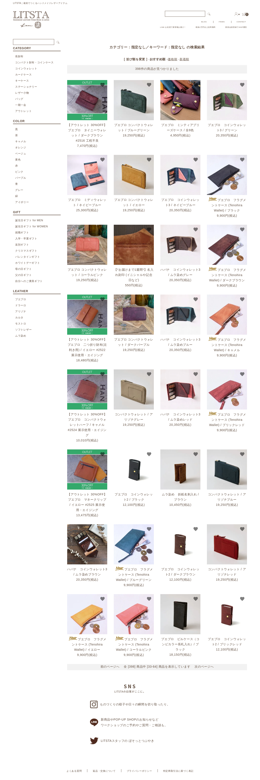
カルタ (19, 317)
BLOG (204, 22)
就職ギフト (22, 232)
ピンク (19, 171)
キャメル (20, 141)
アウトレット (23, 111)
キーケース (22, 80)
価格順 (172, 59)
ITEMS (222, 22)
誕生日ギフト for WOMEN (31, 226)
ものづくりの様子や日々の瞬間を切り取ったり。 (130, 704)
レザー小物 (22, 92)
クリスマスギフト (26, 250)
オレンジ (20, 147)
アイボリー (22, 202)
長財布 (19, 56)
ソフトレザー (23, 329)
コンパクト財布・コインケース (34, 62)
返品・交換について (104, 771)
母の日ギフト (23, 268)
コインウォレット (26, 68)
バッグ (19, 98)
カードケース (23, 74)
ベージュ (20, 153)
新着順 (184, 59)
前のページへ (110, 666)
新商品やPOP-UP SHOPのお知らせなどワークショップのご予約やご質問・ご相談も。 (129, 722)
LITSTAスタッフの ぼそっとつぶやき (122, 741)
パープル (20, 177)
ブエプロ (20, 299)
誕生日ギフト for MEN (29, 220)
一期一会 (20, 105)
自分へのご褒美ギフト (29, 281)
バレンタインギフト (27, 256)
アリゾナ (20, 311)
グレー (19, 190)
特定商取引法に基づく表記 (178, 771)
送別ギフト (22, 244)
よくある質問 (74, 771)
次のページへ (204, 666)
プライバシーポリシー (139, 771)
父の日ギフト (23, 275)
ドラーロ (20, 305)
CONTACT (241, 22)
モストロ (20, 323)
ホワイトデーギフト (27, 262)
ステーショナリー (26, 86)
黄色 (18, 159)
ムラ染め (20, 335)
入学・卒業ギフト (26, 238)
